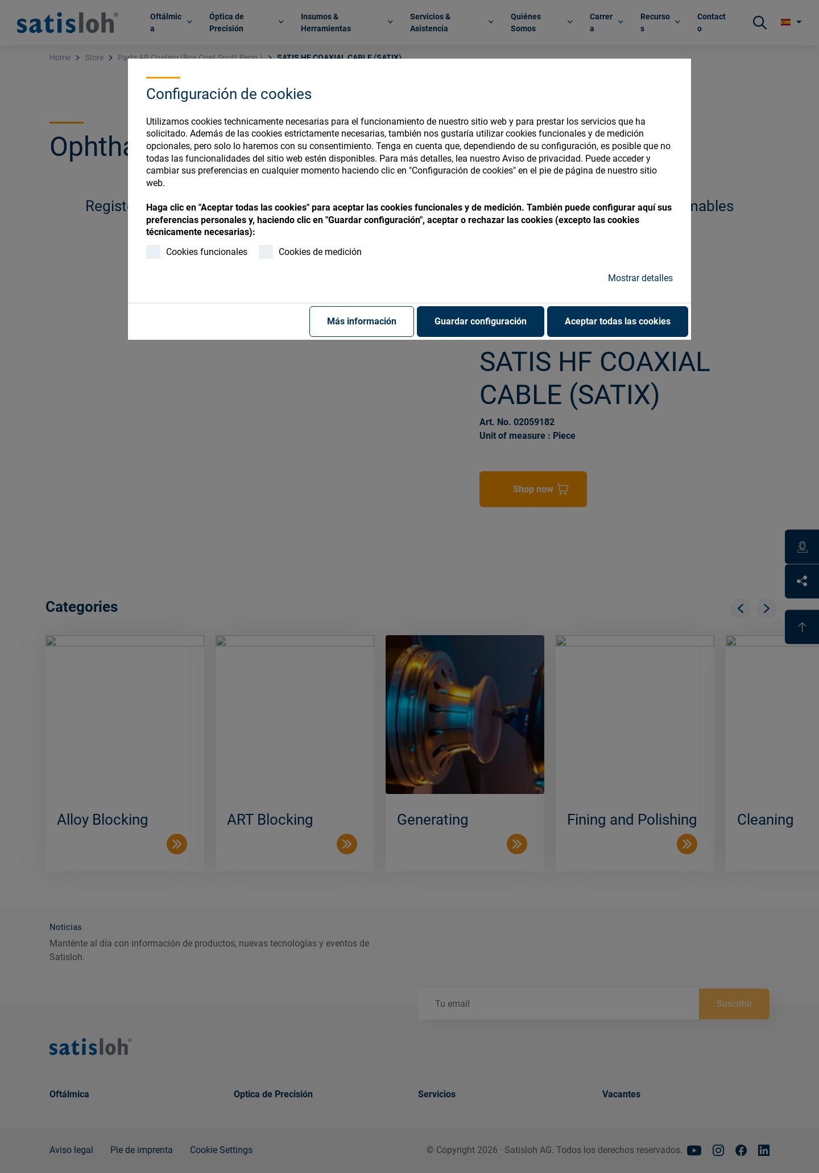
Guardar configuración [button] (481, 321)
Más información (361, 321)
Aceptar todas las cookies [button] (618, 321)
